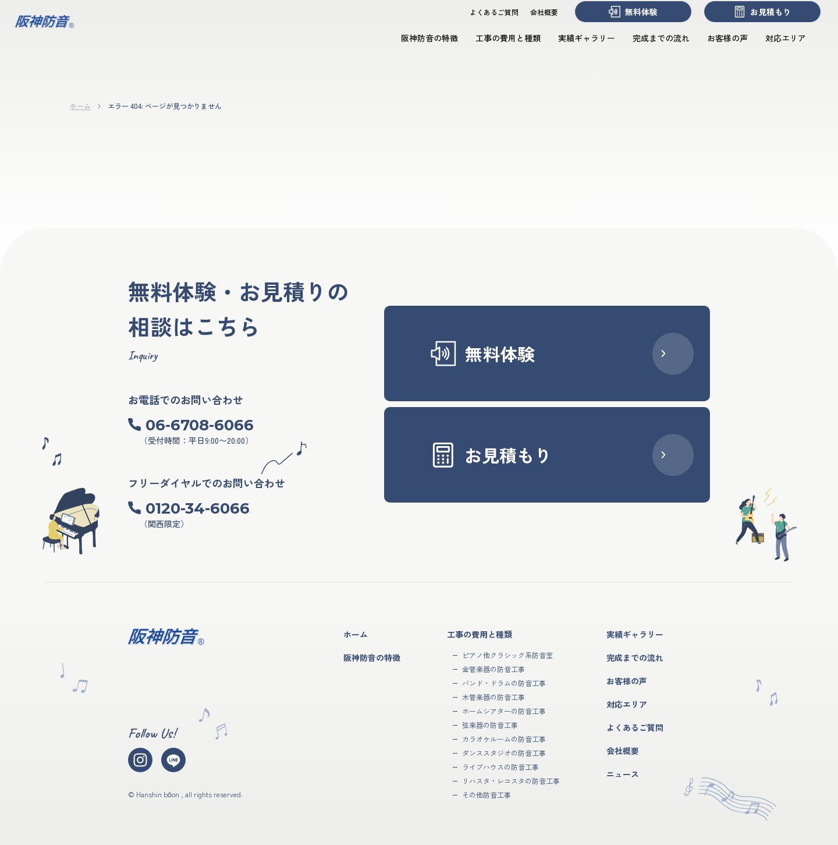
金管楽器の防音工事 (493, 669)
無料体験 (621, 22)
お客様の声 (715, 48)
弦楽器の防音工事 (490, 725)
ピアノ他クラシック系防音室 (507, 655)
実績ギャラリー (574, 48)
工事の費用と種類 (496, 48)
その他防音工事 (486, 795)
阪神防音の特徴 (417, 48)
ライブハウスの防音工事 (500, 767)
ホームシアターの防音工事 (504, 711)
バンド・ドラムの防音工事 (504, 683)
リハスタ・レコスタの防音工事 (511, 781)
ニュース (622, 774)
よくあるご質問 (482, 22)
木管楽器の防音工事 (493, 697)
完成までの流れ (649, 48)
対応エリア (774, 48)
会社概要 (532, 22)
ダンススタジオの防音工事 (504, 753)
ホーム (80, 106)
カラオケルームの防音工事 (504, 739)
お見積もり (750, 22)
